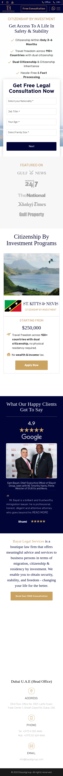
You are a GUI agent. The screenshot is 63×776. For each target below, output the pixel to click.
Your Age (13, 122)
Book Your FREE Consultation (31, 596)
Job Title (14, 111)
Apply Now (31, 365)
